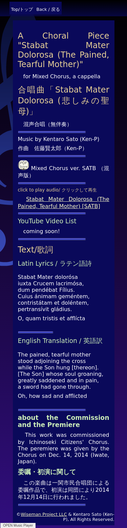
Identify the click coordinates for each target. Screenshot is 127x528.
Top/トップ (22, 9)
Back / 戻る (48, 9)
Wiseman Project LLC (44, 514)
